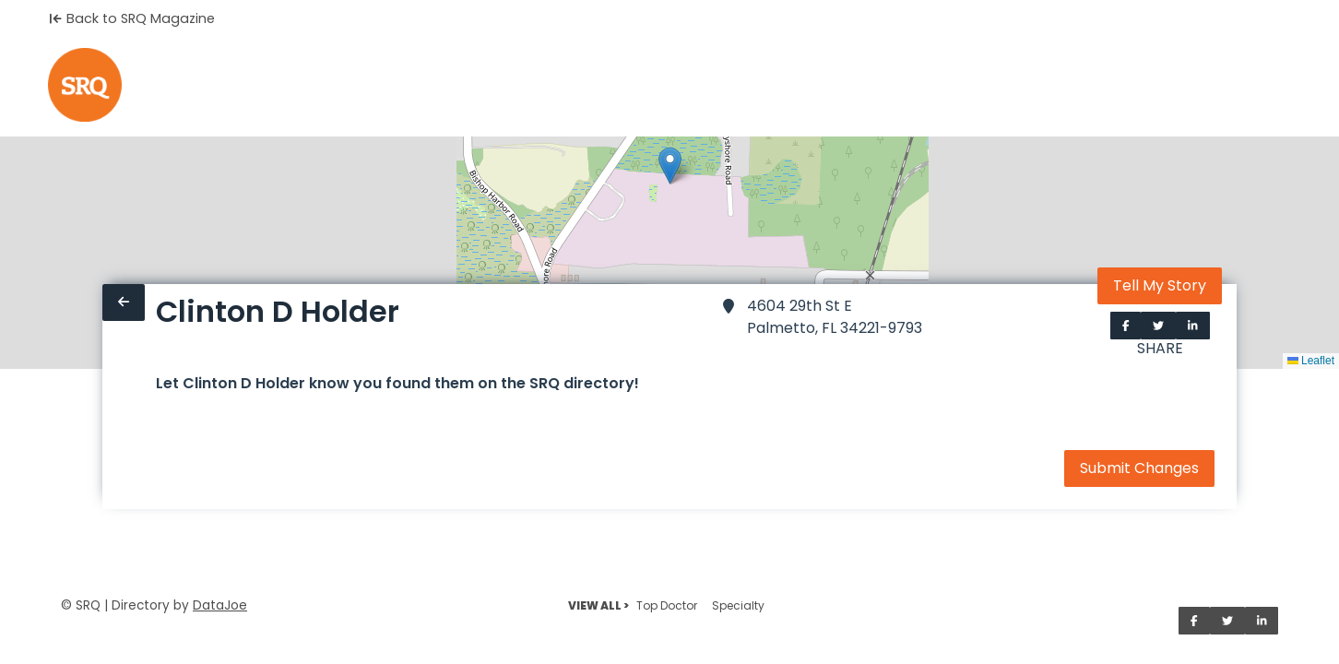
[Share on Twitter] (1158, 325)
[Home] (85, 85)
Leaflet (1310, 360)
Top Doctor (666, 605)
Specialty (738, 605)
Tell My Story (1159, 285)
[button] (669, 165)
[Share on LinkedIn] (1193, 325)
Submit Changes (1139, 468)
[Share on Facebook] (1126, 325)
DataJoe (220, 605)
